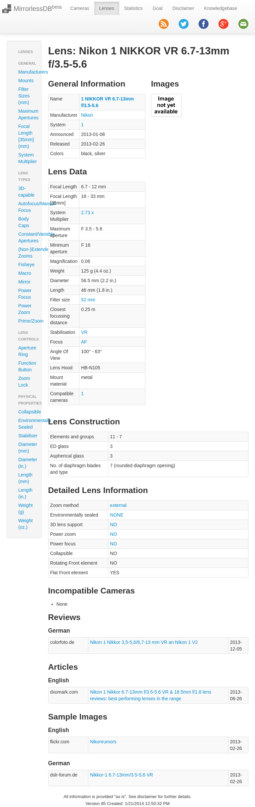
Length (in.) (25, 493)
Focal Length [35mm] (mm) (26, 136)
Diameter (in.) (26, 463)
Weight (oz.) (25, 524)
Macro (24, 273)
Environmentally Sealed (26, 424)
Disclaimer (183, 8)
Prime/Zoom (26, 321)
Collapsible (26, 411)
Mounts (26, 80)
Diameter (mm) (26, 448)
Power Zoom (25, 309)
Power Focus (25, 294)
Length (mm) (25, 478)
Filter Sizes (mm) (24, 96)
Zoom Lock (24, 382)
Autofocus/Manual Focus (26, 207)
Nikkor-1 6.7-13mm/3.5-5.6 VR (121, 774)
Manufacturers (26, 72)
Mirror (24, 281)
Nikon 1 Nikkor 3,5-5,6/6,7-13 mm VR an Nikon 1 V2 (144, 642)
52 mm (88, 299)
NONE (116, 515)
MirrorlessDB (38, 8)
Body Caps (23, 222)
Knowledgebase (220, 8)
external (118, 505)
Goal (158, 8)
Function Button (26, 366)
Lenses (106, 8)
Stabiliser (26, 435)
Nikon (87, 115)
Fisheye (26, 264)
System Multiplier (26, 158)
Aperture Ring (26, 351)
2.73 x (87, 212)
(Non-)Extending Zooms (26, 253)
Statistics (133, 8)
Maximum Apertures (26, 114)
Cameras (79, 8)
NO (113, 524)
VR (84, 332)
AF (84, 341)
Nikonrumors (103, 741)
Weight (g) (25, 509)
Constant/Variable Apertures (26, 237)
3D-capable (26, 192)
